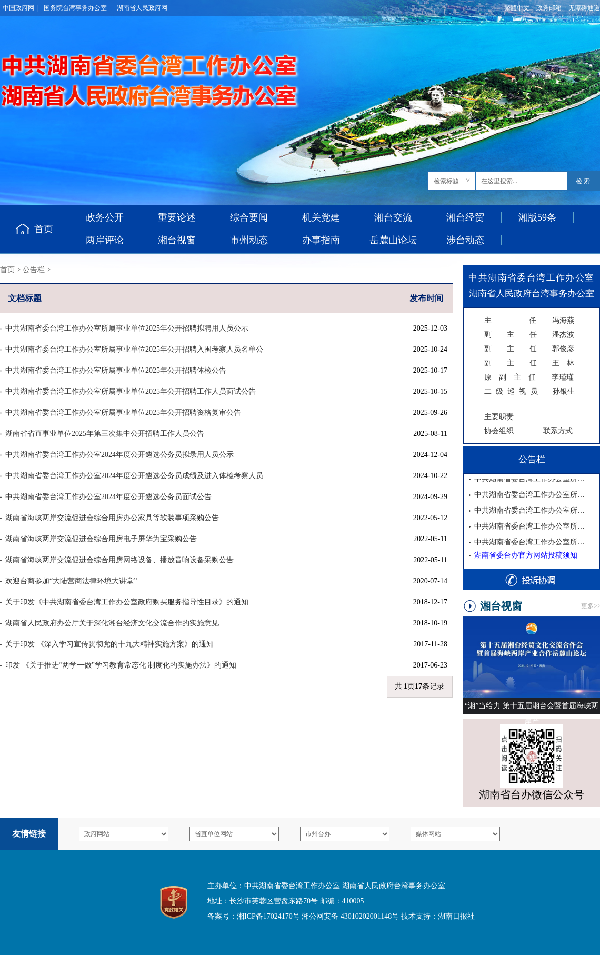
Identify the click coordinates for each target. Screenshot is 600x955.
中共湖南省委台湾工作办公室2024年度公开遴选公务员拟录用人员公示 (119, 455)
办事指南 (321, 240)
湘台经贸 (465, 217)
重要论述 (177, 217)
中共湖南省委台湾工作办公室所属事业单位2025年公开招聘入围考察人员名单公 (134, 349)
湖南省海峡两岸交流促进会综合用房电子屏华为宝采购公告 (101, 539)
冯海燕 (529, 320)
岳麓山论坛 (393, 240)
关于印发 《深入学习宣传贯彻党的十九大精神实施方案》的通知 (109, 644)
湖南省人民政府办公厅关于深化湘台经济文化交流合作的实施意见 (112, 623)
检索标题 (446, 181)
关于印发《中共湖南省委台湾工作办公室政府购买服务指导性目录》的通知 (126, 602)
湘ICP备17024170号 (268, 916)
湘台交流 (393, 217)
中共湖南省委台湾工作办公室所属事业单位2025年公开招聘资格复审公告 (123, 412)
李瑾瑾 (529, 377)
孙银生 (529, 391)
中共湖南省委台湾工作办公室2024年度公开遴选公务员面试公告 (108, 497)
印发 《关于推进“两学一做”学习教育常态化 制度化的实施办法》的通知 (120, 665)
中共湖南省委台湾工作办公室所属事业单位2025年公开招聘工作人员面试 (531, 528)
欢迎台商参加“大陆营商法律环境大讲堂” (71, 581)
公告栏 (34, 270)
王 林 (529, 363)
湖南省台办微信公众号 (531, 794)
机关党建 (321, 217)
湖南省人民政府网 (142, 8)
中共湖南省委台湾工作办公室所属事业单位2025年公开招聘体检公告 (115, 370)
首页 (43, 229)
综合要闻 (249, 217)
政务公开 (105, 217)
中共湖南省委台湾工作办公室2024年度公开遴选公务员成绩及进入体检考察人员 (134, 476)
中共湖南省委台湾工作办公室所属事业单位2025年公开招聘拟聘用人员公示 (126, 328)
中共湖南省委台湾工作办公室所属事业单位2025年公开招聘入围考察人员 (531, 496)
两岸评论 (105, 240)
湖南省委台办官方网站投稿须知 (525, 555)
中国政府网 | (20, 8)
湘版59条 (537, 217)
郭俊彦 (529, 349)
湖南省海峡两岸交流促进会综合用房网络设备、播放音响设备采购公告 (119, 560)
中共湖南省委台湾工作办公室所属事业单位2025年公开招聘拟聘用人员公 (531, 480)
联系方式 (558, 431)
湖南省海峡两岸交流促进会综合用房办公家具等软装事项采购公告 (112, 518)
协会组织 (499, 431)
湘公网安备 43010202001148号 (350, 916)
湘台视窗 (177, 240)
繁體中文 (516, 8)
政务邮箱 (549, 8)
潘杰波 (529, 335)
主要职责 (499, 417)
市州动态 (249, 240)
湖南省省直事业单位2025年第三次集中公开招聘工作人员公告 (104, 433)
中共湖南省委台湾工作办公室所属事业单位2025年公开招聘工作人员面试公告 (130, 391)
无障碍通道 (584, 8)
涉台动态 (465, 240)
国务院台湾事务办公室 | (77, 8)
